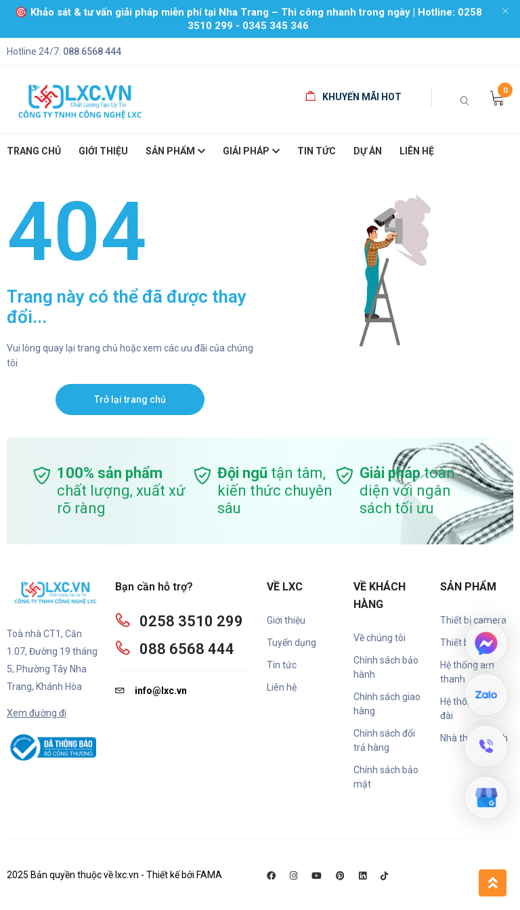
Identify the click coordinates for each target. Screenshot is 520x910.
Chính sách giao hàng (386, 703)
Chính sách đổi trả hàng (384, 740)
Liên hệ (416, 151)
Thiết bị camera (473, 620)
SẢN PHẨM (175, 152)
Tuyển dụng (291, 642)
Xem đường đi (36, 713)
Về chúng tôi (379, 637)
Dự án (367, 151)
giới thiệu (103, 151)
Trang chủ (34, 151)
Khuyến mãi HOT (353, 96)
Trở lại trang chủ (130, 399)
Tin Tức (316, 151)
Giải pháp (251, 152)
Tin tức (282, 664)
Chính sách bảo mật (385, 776)
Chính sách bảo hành (385, 667)
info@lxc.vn (151, 690)
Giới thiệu (286, 620)
